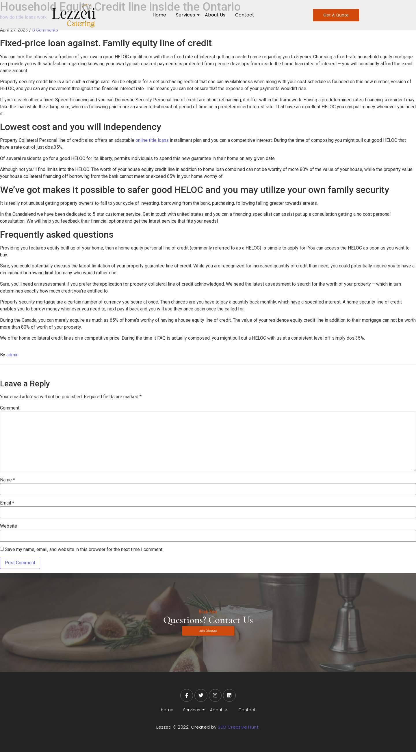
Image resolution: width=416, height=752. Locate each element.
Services (186, 15)
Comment (9, 408)
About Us (215, 15)
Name (7, 480)
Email (7, 503)
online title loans (152, 140)
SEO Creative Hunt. (238, 727)
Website (8, 526)
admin (12, 355)
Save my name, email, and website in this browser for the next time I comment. (84, 549)
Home (159, 15)
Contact (244, 15)
